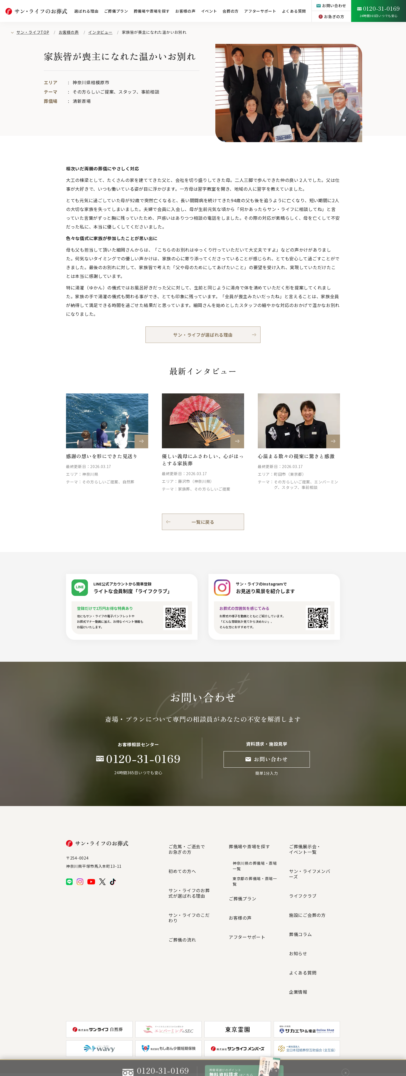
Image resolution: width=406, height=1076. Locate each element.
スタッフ (127, 91)
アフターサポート (260, 11)
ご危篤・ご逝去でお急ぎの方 (186, 844)
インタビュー (100, 32)
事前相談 (150, 91)
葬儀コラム (300, 886)
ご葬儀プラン (116, 11)
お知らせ (298, 896)
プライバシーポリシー (130, 1046)
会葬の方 (230, 11)
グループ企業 (277, 1045)
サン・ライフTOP (32, 32)
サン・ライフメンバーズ (314, 857)
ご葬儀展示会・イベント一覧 (305, 844)
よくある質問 (294, 11)
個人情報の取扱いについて (197, 1046)
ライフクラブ (302, 867)
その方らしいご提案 (93, 91)
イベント (209, 11)
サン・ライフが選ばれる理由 (203, 334)
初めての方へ (182, 857)
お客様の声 (185, 11)
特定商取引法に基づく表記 (242, 1046)
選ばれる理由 (86, 11)
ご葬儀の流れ (182, 892)
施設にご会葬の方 (307, 877)
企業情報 (298, 916)
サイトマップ (162, 1046)
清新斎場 (82, 101)
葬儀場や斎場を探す (152, 11)
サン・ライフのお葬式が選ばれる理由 (193, 869)
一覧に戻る (203, 522)
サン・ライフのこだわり (193, 882)
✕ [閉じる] (345, 1063)
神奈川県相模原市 (91, 82)
